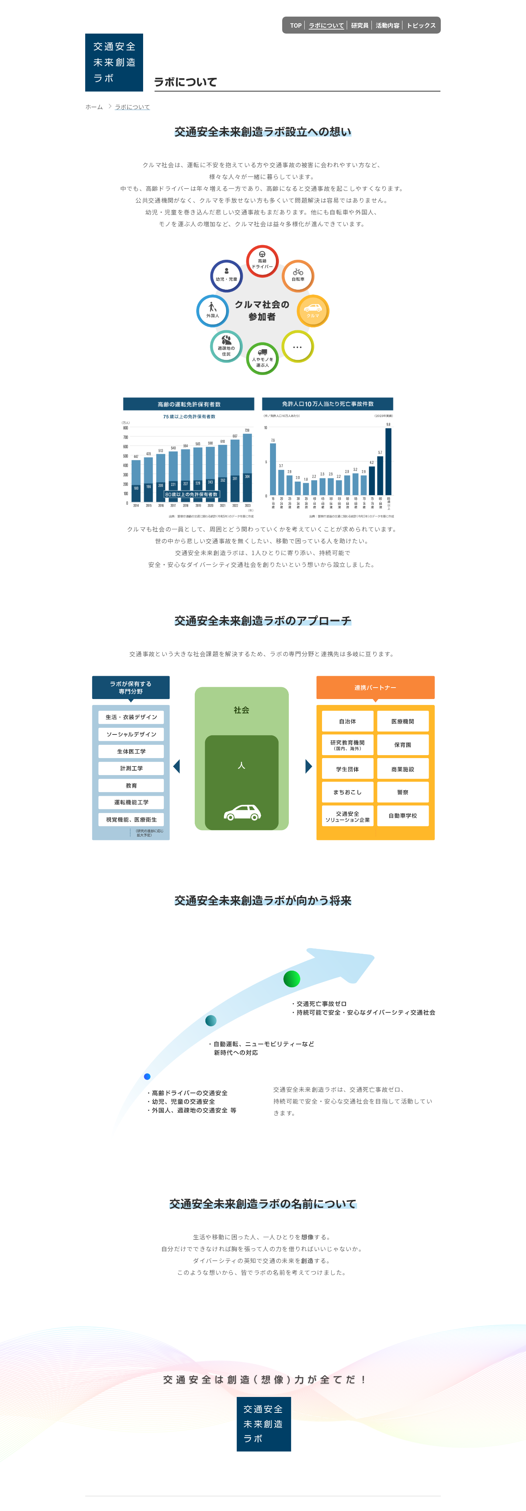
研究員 (360, 25)
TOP (296, 25)
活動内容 (387, 25)
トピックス (421, 25)
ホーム (94, 106)
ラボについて (326, 25)
